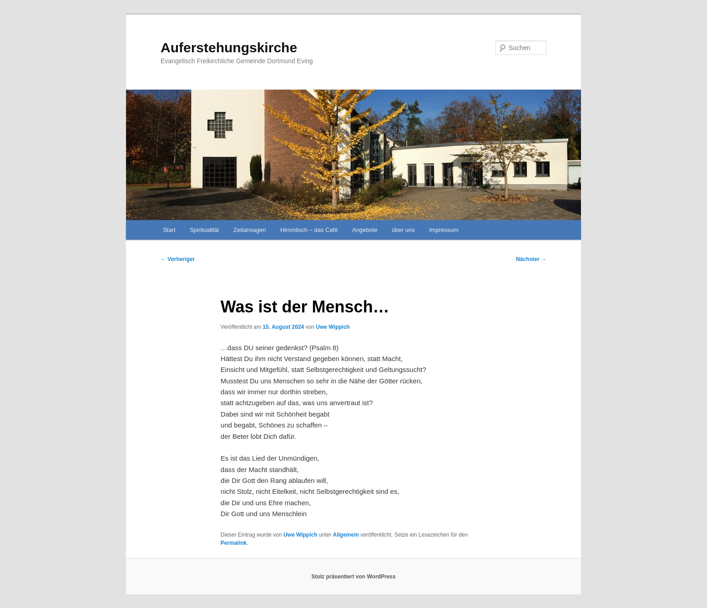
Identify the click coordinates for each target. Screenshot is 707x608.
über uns (403, 229)
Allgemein (346, 535)
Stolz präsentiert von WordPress (353, 576)
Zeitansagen (249, 229)
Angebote (365, 229)
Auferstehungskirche (229, 47)
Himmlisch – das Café (309, 229)
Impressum (443, 229)
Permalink (234, 543)
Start (169, 229)
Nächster (531, 259)
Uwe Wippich (333, 327)
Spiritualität (204, 229)
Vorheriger (178, 259)
